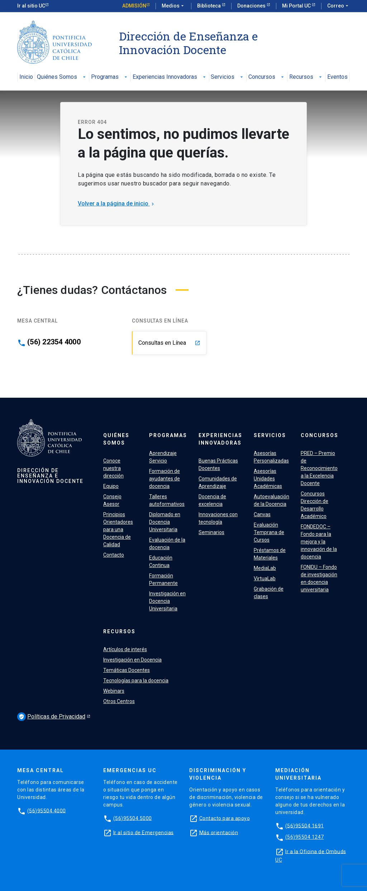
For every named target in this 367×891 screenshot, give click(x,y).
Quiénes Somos (62, 77)
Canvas (262, 514)
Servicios (227, 77)
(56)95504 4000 (46, 810)
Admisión (134, 6)
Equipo (111, 486)
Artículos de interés (125, 649)
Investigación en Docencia (132, 660)
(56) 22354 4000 (54, 341)
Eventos (337, 77)
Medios (173, 6)
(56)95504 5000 (132, 818)
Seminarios (211, 532)
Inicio (26, 77)
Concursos (266, 77)
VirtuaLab (265, 578)
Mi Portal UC (297, 6)
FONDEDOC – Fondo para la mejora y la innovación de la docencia (319, 542)
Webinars (113, 691)
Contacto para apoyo (224, 818)
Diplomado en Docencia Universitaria (164, 522)
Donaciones (252, 6)
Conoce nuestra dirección (113, 468)
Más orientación (218, 832)
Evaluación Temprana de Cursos (269, 532)
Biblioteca (209, 6)
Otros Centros (119, 701)
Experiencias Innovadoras (170, 77)
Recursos (306, 77)
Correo (338, 6)
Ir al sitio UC (31, 6)
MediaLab (265, 568)
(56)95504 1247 (304, 836)
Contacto (113, 555)
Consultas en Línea (169, 342)
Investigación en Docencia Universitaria (167, 601)
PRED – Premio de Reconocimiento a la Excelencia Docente (319, 468)
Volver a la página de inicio (117, 203)
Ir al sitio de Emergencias (143, 832)
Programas (110, 77)
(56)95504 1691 (304, 825)
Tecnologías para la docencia (135, 680)
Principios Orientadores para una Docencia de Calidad (118, 529)
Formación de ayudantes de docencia (164, 478)
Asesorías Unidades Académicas (268, 478)
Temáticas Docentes (126, 670)
